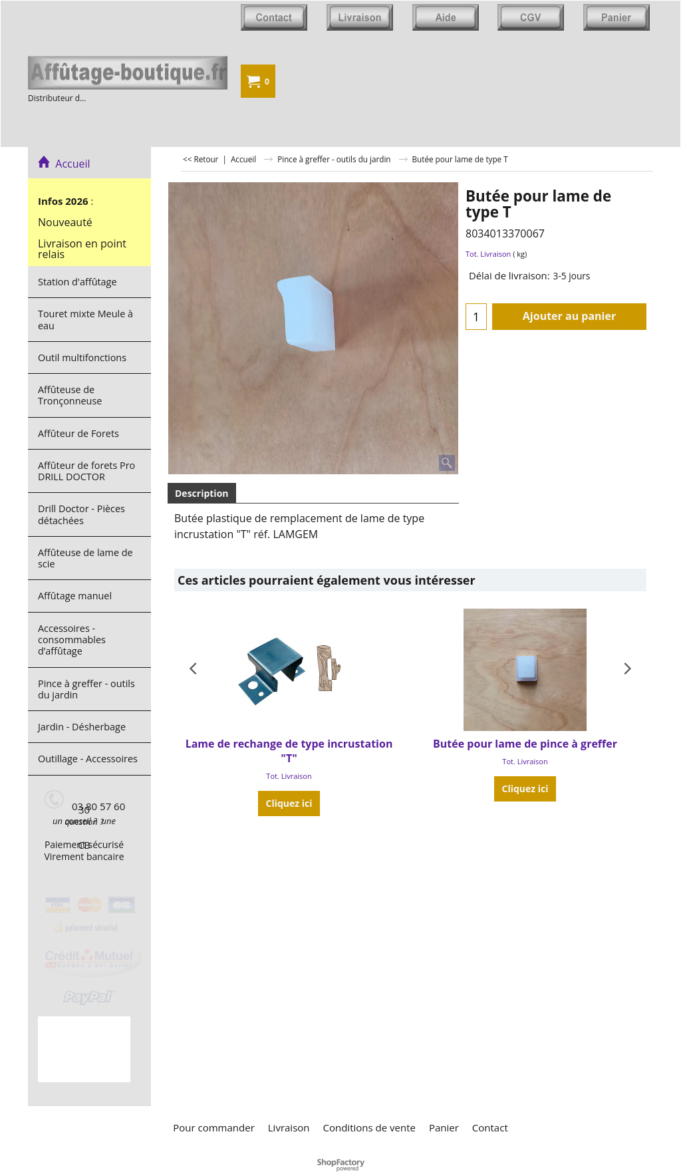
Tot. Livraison (488, 254)
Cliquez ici (289, 803)
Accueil (64, 163)
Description (202, 493)
